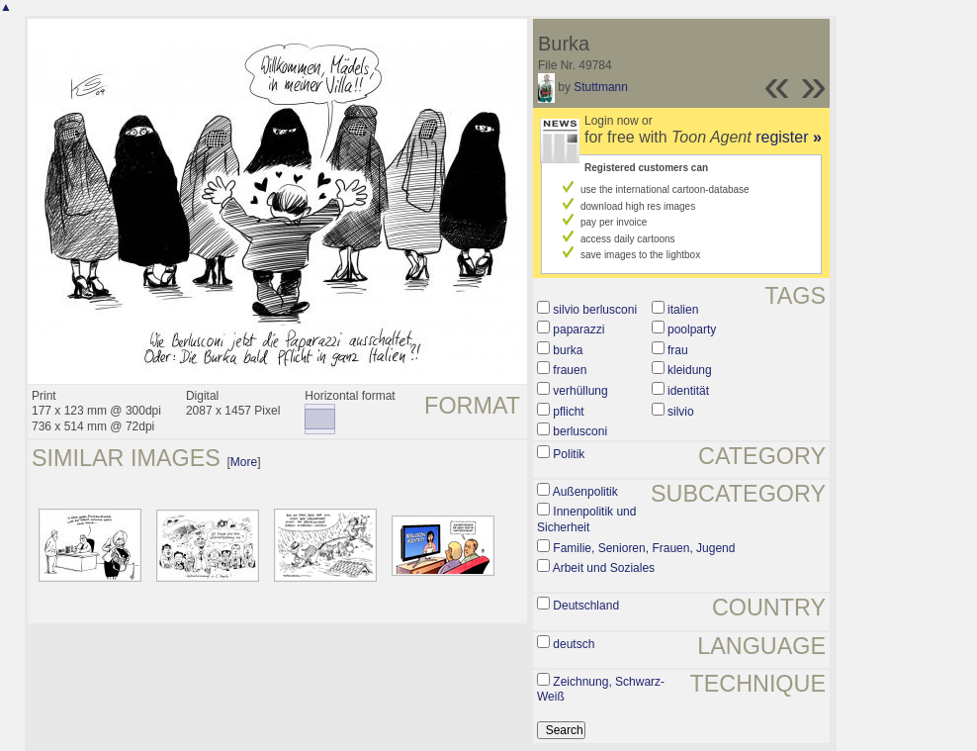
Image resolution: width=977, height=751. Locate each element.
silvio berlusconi (595, 310)
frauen (569, 370)
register (788, 137)
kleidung (689, 370)
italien (682, 310)
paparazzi (578, 329)
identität (688, 391)
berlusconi (580, 431)
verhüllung (580, 391)
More (243, 462)
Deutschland (586, 605)
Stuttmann (601, 87)
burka (567, 350)
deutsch (573, 644)
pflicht (568, 412)
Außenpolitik (585, 492)
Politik (568, 454)
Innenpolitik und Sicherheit (586, 519)
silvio (680, 412)
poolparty (691, 329)
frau (677, 350)
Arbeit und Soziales (604, 568)
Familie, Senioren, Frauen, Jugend (644, 548)
